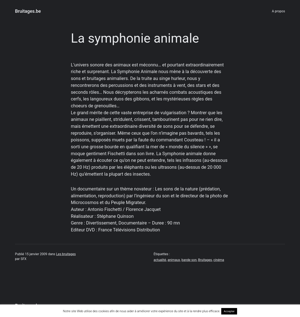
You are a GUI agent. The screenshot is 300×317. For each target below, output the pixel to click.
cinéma (218, 260)
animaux (174, 260)
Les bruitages (66, 254)
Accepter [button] (229, 311)
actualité (160, 260)
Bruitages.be (28, 11)
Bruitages (205, 260)
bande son (189, 260)
